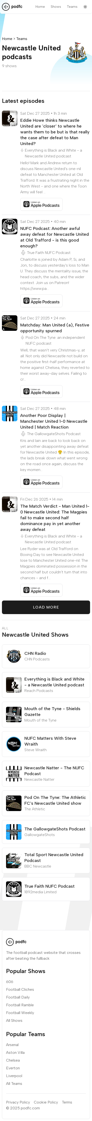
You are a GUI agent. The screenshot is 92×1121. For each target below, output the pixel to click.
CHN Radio (35, 653)
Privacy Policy (18, 1102)
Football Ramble (20, 1005)
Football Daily (18, 997)
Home (40, 7)
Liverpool (14, 1075)
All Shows (14, 1020)
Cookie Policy (46, 1102)
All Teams (14, 1083)
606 (9, 981)
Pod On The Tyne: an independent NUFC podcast (55, 340)
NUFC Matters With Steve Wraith (50, 741)
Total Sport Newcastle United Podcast (53, 857)
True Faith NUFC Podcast (49, 252)
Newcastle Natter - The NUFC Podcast (54, 770)
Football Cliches (20, 989)
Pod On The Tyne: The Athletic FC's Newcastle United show (55, 800)
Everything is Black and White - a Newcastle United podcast (53, 153)
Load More (46, 607)
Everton (13, 1068)
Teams (72, 7)
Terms (67, 1102)
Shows (56, 7)
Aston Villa (15, 1052)
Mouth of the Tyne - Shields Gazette (52, 711)
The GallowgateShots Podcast (54, 433)
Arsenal (12, 1044)
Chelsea (13, 1060)
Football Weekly (20, 1012)
